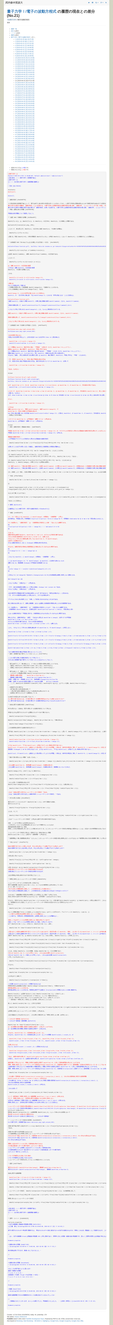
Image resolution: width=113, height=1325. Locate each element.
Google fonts (54, 1321)
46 (24, 132)
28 (24, 95)
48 (24, 136)
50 (24, 140)
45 (24, 130)
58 (24, 157)
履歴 (12, 35)
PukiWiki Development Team (35, 1319)
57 (24, 155)
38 (24, 116)
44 (24, 128)
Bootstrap (19, 1321)
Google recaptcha (65, 1321)
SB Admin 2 (38, 1321)
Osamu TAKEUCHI (21, 1317)
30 (24, 99)
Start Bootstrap (28, 1321)
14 (24, 66)
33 (24, 105)
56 (24, 153)
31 (24, 101)
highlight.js (46, 1321)
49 (24, 138)
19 (24, 76)
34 (24, 107)
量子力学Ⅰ (13, 19)
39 (24, 118)
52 (24, 145)
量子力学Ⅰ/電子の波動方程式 (31, 11)
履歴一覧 (14, 29)
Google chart (75, 1321)
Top (8, 19)
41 (24, 122)
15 (24, 68)
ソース (13, 33)
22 (24, 83)
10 (24, 58)
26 (24, 91)
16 (24, 70)
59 (24, 159)
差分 (12, 31)
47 (24, 134)
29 (24, 97)
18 (24, 74)
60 (24, 161)
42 (24, 124)
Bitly (82, 1321)
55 (24, 151)
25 (24, 89)
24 (24, 87)
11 (24, 60)
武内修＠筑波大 (14, 2)
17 (24, 72)
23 (24, 85)
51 (24, 143)
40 (24, 120)
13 (24, 64)
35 (24, 109)
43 (24, 126)
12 (24, 62)
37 (24, 114)
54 (24, 149)
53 (24, 147)
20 (24, 78)
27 (24, 93)
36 (24, 111)
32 (24, 103)
